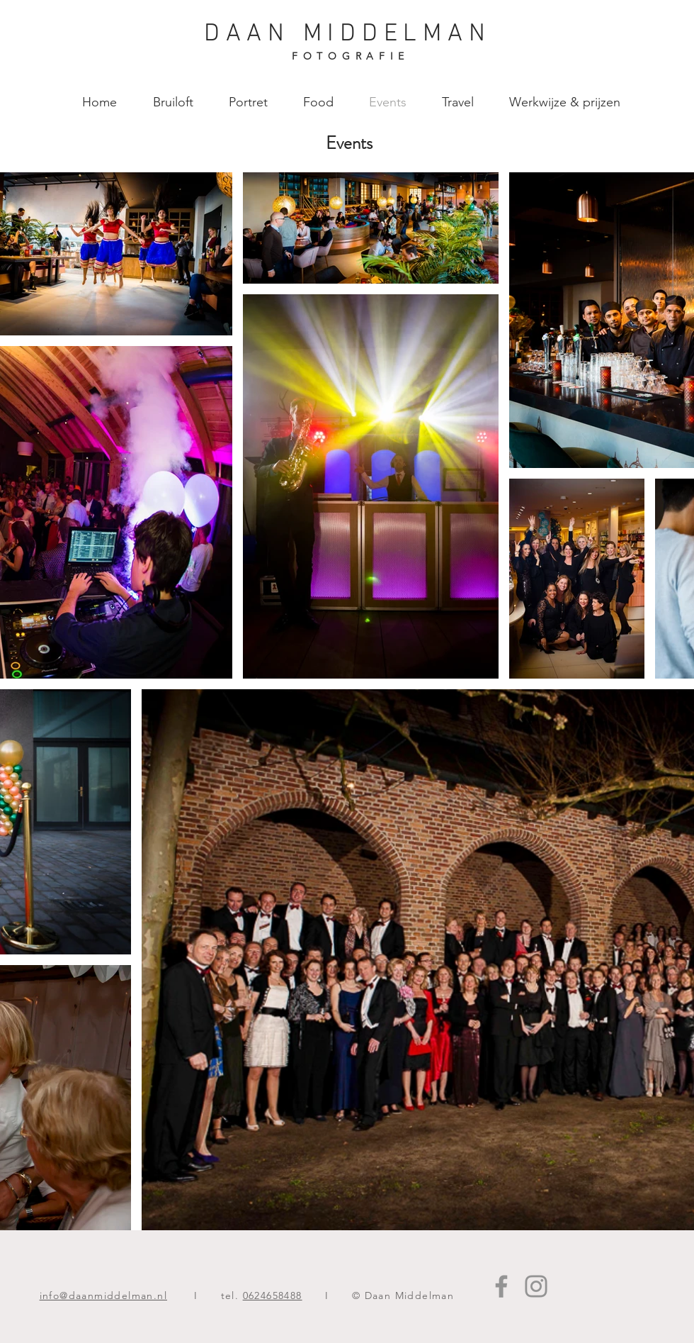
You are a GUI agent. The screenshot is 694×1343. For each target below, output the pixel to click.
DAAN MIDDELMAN (347, 34)
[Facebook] (501, 1286)
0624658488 (272, 1295)
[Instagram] (536, 1286)
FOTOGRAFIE (350, 56)
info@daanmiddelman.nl (103, 1295)
